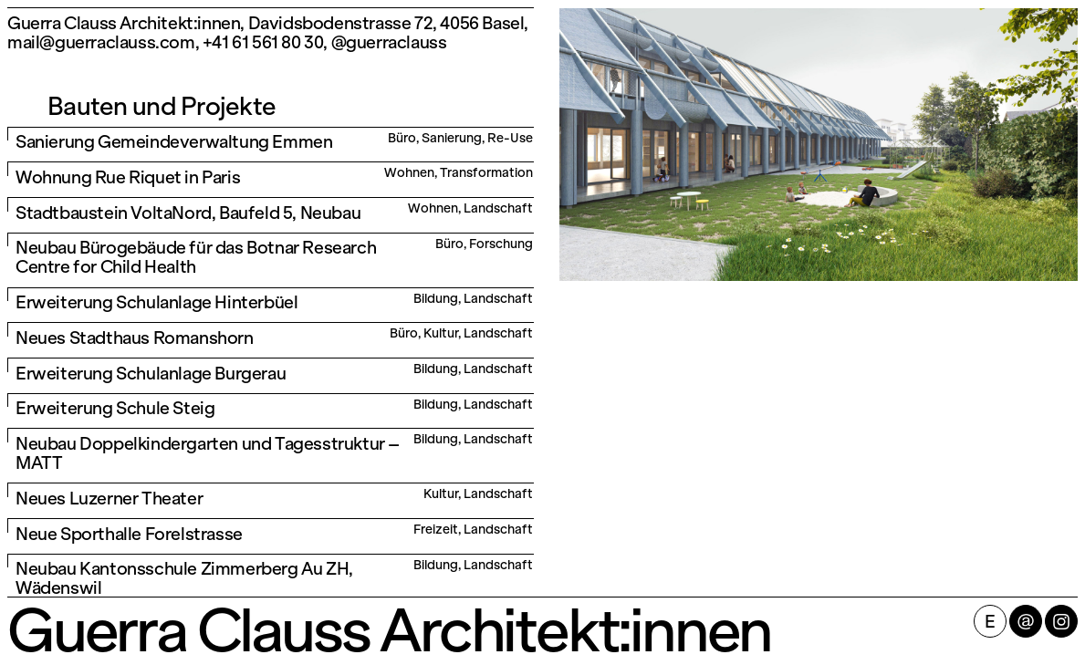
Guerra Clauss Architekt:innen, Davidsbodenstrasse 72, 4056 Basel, (267, 23)
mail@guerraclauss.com (101, 42)
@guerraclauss (389, 42)
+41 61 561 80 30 (263, 42)
